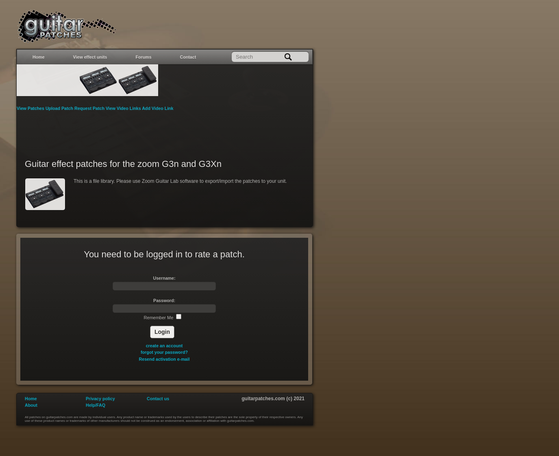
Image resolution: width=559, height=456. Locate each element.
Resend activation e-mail (164, 359)
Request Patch (90, 108)
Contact (188, 57)
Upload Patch (60, 108)
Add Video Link (157, 108)
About (31, 405)
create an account (164, 345)
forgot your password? (164, 352)
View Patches (31, 108)
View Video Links (124, 108)
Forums (144, 57)
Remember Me (163, 317)
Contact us (158, 398)
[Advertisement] (165, 130)
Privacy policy (100, 398)
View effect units (90, 57)
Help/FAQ (95, 405)
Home (39, 57)
